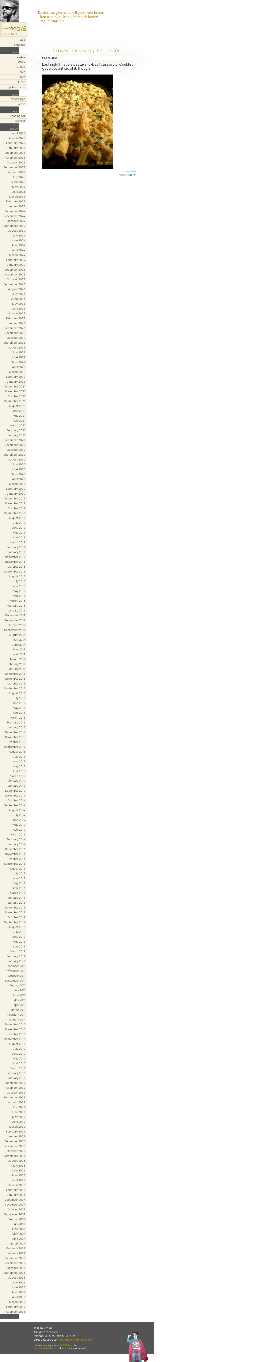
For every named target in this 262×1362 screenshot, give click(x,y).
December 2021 (15, 386)
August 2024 (16, 230)
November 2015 (15, 737)
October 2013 (16, 859)
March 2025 (17, 196)
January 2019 (16, 552)
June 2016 (18, 703)
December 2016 (15, 674)
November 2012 (15, 912)
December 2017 (15, 615)
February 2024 (15, 260)
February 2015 (16, 781)
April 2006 (18, 1297)
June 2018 (18, 586)
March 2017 (17, 659)
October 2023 (16, 279)
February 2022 (15, 377)
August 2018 (17, 576)
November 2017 (15, 620)
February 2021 (16, 430)
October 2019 (16, 508)
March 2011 (18, 1010)
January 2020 (16, 493)
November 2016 (15, 678)
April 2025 (18, 192)
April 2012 (19, 946)
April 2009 (18, 1122)
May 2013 (19, 883)
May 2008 (18, 1175)
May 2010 (19, 1058)
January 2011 (16, 1019)
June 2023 (18, 299)
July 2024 (19, 235)
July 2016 (19, 698)
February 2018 (16, 605)
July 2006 (19, 1282)
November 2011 (15, 971)
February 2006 (15, 1307)
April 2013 (19, 888)
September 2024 (14, 226)
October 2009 (16, 1092)
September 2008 (14, 1156)
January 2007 (16, 1253)
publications (17, 87)
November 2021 (15, 391)
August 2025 (16, 172)
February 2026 (15, 143)
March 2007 (17, 1243)
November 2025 (14, 157)
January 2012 (16, 961)
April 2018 (19, 596)
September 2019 (14, 513)
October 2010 (16, 1034)
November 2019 (15, 503)
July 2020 (19, 464)
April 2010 (19, 1063)
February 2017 (16, 664)
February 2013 (16, 898)
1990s (21, 72)
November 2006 (14, 1263)
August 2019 (17, 518)
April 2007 (18, 1238)
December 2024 (14, 211)
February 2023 (15, 318)
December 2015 (15, 732)
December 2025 (14, 153)
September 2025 (14, 167)
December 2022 (14, 328)
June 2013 (18, 878)
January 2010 (16, 1078)
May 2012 (19, 941)
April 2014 (19, 829)
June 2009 (18, 1112)
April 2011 (19, 1005)
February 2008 (15, 1190)
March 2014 (17, 834)
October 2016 (16, 683)
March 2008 (17, 1185)
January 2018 (16, 610)
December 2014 (15, 790)
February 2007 (15, 1248)
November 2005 (14, 1312)
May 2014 (19, 825)
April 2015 (19, 771)
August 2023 (16, 289)
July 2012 (19, 932)
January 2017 (16, 669)
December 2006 (14, 1258)
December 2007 (15, 1200)
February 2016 (16, 722)
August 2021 (17, 406)
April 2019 (19, 537)
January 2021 (16, 435)
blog (22, 39)
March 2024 (17, 255)
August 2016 (17, 693)
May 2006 (18, 1292)
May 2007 (18, 1234)
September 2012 (14, 922)
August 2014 (17, 810)
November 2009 (14, 1088)
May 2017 (19, 649)
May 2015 (19, 766)
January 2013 (16, 902)
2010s (21, 62)
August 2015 (17, 752)
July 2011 (19, 990)
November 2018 (15, 562)
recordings (18, 99)
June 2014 (18, 820)
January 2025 (16, 206)
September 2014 (14, 805)
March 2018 (17, 601)
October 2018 (16, 566)
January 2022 (16, 381)
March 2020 (17, 484)
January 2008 (16, 1195)
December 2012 (15, 907)
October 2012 (16, 917)
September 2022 (14, 342)
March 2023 (17, 313)
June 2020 (18, 469)
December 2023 (14, 269)
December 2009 (14, 1083)
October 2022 (16, 338)
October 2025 (16, 162)
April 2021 (19, 420)
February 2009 (15, 1131)
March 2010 (17, 1068)
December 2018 (15, 557)
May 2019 (19, 532)
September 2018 (14, 571)
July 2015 (19, 756)
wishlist (20, 121)
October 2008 (16, 1151)
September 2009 (14, 1097)
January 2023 (16, 323)
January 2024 (16, 265)
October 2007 (16, 1209)
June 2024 (18, 240)
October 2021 (16, 396)
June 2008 (18, 1170)
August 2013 (17, 868)
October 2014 (16, 800)
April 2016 (19, 713)
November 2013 (15, 854)
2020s (21, 56)
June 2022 (18, 357)
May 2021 (19, 416)
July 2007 (19, 1224)
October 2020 (16, 450)
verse (21, 104)
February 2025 (15, 201)
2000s (21, 67)
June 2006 (18, 1287)
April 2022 (18, 367)
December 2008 (14, 1141)
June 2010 (18, 1053)
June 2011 (19, 995)
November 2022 (14, 333)
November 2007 (15, 1204)
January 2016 (16, 727)
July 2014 (19, 815)
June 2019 (18, 528)
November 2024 (14, 216)
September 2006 (14, 1273)
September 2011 (15, 980)
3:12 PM (132, 175)
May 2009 (18, 1117)
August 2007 (16, 1219)
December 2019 (15, 498)
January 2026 (16, 148)
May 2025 (18, 187)
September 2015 (14, 747)
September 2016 (14, 688)
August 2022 (16, 347)
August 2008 (16, 1161)
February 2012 (16, 956)
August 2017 (17, 635)
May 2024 (18, 245)
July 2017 (19, 640)
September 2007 (14, 1214)
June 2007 (18, 1229)
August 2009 (16, 1102)
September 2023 (14, 284)
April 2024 (18, 250)
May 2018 (19, 591)
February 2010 (16, 1073)
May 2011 (19, 1000)
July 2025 (19, 177)
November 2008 (14, 1146)
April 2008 (18, 1180)
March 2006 (17, 1302)
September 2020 (14, 454)
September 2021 (14, 401)
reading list (17, 116)
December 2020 (14, 440)
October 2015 (16, 742)
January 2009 (16, 1136)
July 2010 (19, 1049)
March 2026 (17, 138)
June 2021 (18, 411)
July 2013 (19, 873)
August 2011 (17, 985)
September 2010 (14, 1039)
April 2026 (18, 133)
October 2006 (16, 1268)
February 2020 (15, 489)
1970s (21, 82)
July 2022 (19, 352)
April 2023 (18, 308)
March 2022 (17, 372)
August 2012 (17, 927)
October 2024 (16, 221)
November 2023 (14, 274)
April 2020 (18, 479)
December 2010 (15, 1024)
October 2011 (16, 976)
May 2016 (19, 708)
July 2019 (19, 523)
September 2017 (14, 630)
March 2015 (17, 776)
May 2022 (18, 362)
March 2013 (17, 893)
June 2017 (18, 644)
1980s (21, 77)
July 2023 (19, 294)
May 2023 (18, 304)
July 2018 (19, 581)
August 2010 (17, 1044)
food (133, 171)
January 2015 (16, 786)
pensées (19, 45)
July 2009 (19, 1107)
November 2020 (14, 445)
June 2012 (18, 937)
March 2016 (17, 717)
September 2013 (14, 864)
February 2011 (16, 1014)
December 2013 (15, 849)
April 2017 (19, 654)
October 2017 (16, 625)
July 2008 (19, 1165)
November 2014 (15, 795)
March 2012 (17, 951)
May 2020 (18, 474)
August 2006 (16, 1277)
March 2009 (17, 1126)
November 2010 (15, 1029)
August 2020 (16, 459)
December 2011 (15, 966)
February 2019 (16, 547)
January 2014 (16, 844)
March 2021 (17, 425)
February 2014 (16, 839)
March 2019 (17, 542)
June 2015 (18, 761)
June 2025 (18, 182)
